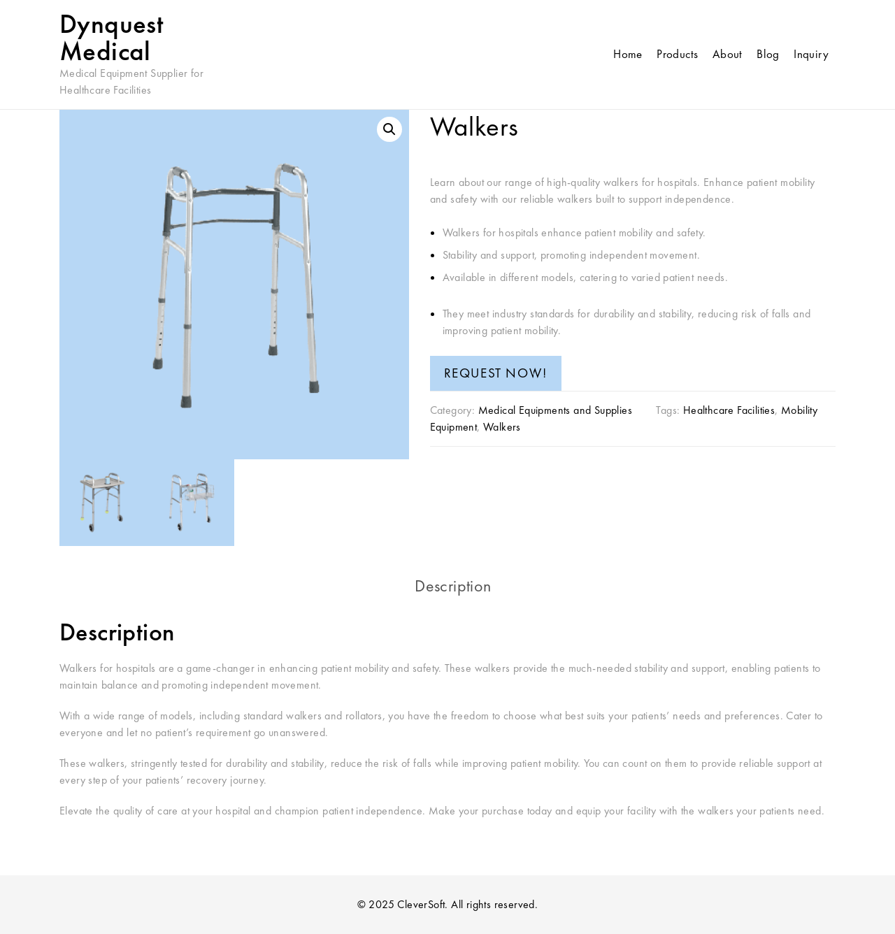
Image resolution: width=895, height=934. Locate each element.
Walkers (502, 426)
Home (628, 54)
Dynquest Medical (111, 37)
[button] (389, 129)
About (728, 54)
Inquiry (811, 54)
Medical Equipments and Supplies (555, 410)
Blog (768, 54)
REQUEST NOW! (495, 373)
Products (677, 54)
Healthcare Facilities (729, 410)
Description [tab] (453, 585)
